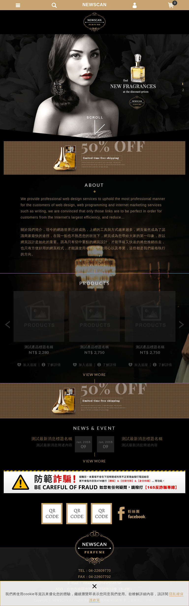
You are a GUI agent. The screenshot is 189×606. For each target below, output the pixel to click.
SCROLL (94, 125)
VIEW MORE (94, 265)
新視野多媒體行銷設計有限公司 (94, 22)
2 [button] (183, 89)
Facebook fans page (131, 513)
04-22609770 (100, 570)
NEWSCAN (94, 4)
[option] (94, 86)
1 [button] (183, 83)
